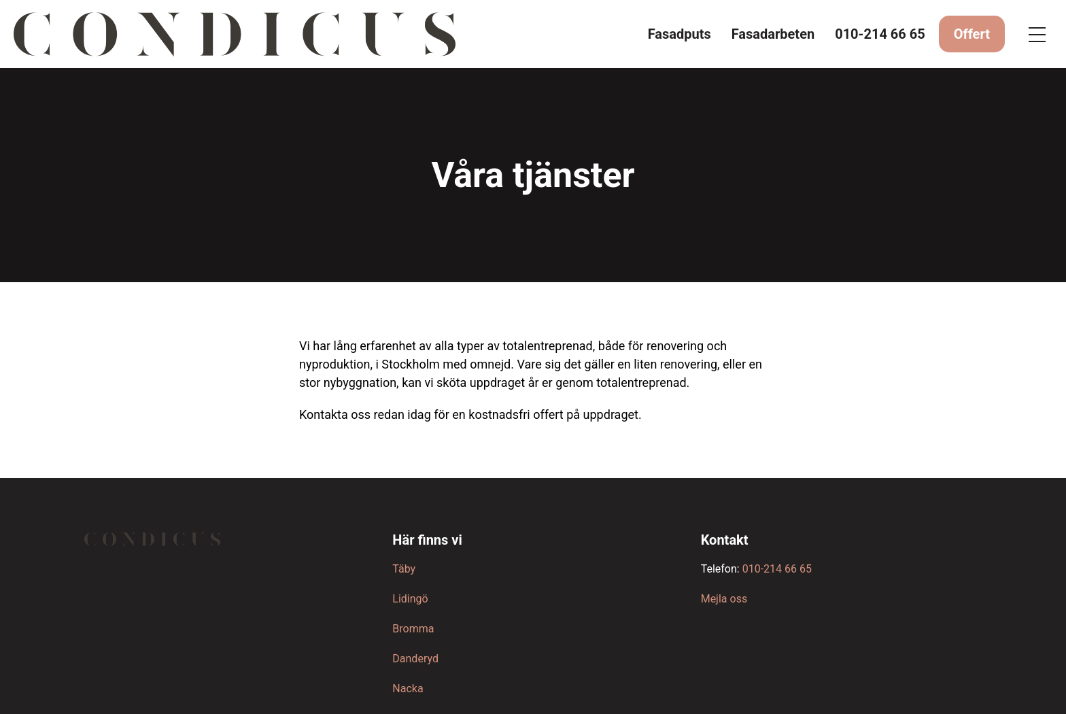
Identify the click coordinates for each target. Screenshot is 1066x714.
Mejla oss (724, 598)
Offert (972, 34)
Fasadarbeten (773, 34)
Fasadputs (679, 34)
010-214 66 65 (880, 34)
